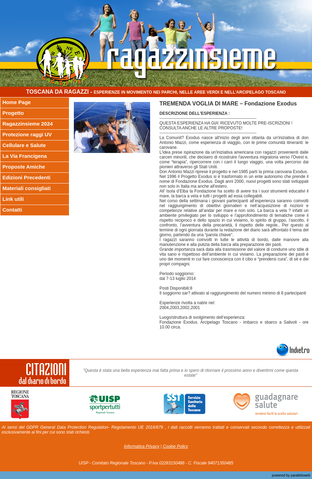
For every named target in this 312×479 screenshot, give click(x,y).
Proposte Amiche (23, 167)
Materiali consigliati (26, 188)
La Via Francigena (24, 156)
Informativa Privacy (141, 446)
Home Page (16, 102)
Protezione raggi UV (27, 134)
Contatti (12, 210)
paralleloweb (300, 475)
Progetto (13, 113)
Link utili (13, 199)
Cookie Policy (175, 446)
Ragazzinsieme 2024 (27, 124)
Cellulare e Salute (24, 145)
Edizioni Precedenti (26, 177)
